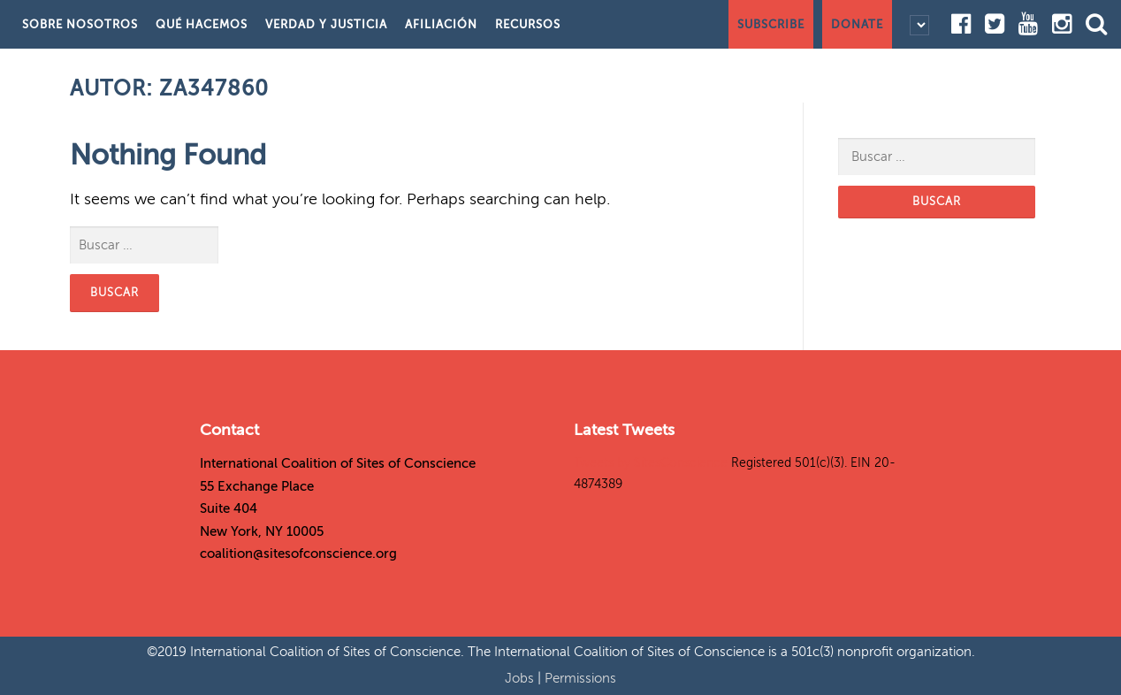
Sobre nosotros (80, 24)
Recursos (527, 24)
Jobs (521, 678)
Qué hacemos (202, 24)
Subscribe (771, 24)
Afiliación (441, 24)
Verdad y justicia (326, 24)
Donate (857, 24)
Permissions (580, 678)
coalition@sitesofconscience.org (298, 553)
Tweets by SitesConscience (651, 463)
